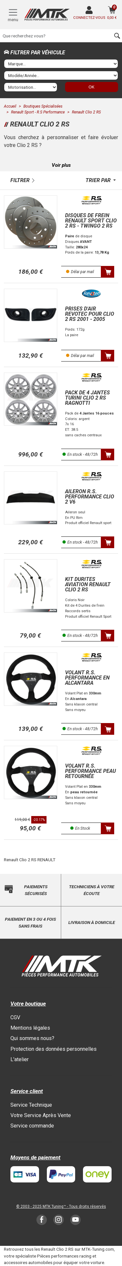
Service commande (32, 1126)
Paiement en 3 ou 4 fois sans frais (30, 922)
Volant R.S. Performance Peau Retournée (90, 771)
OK (91, 86)
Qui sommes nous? (32, 1038)
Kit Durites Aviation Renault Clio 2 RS (88, 584)
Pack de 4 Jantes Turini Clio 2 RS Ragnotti (87, 397)
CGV (15, 1017)
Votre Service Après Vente (40, 1115)
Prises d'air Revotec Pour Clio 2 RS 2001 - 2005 (89, 314)
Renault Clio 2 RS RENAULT (29, 859)
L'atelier (19, 1059)
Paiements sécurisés (35, 890)
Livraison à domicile (91, 922)
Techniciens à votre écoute (91, 890)
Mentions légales (30, 1028)
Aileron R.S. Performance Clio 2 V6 (89, 496)
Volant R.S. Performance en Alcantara (87, 677)
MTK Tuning (53, 1206)
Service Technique (31, 1105)
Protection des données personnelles (53, 1049)
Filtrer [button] (20, 180)
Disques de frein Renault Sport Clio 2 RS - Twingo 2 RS (91, 220)
